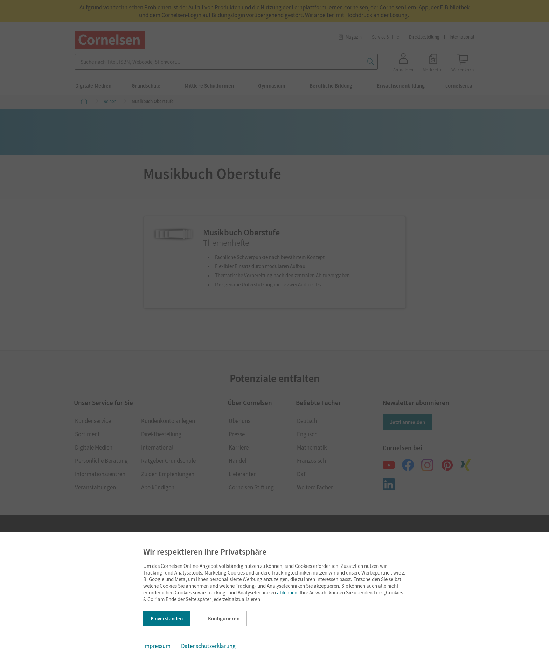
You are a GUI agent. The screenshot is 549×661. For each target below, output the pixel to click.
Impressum (157, 646)
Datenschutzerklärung (208, 646)
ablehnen (287, 592)
